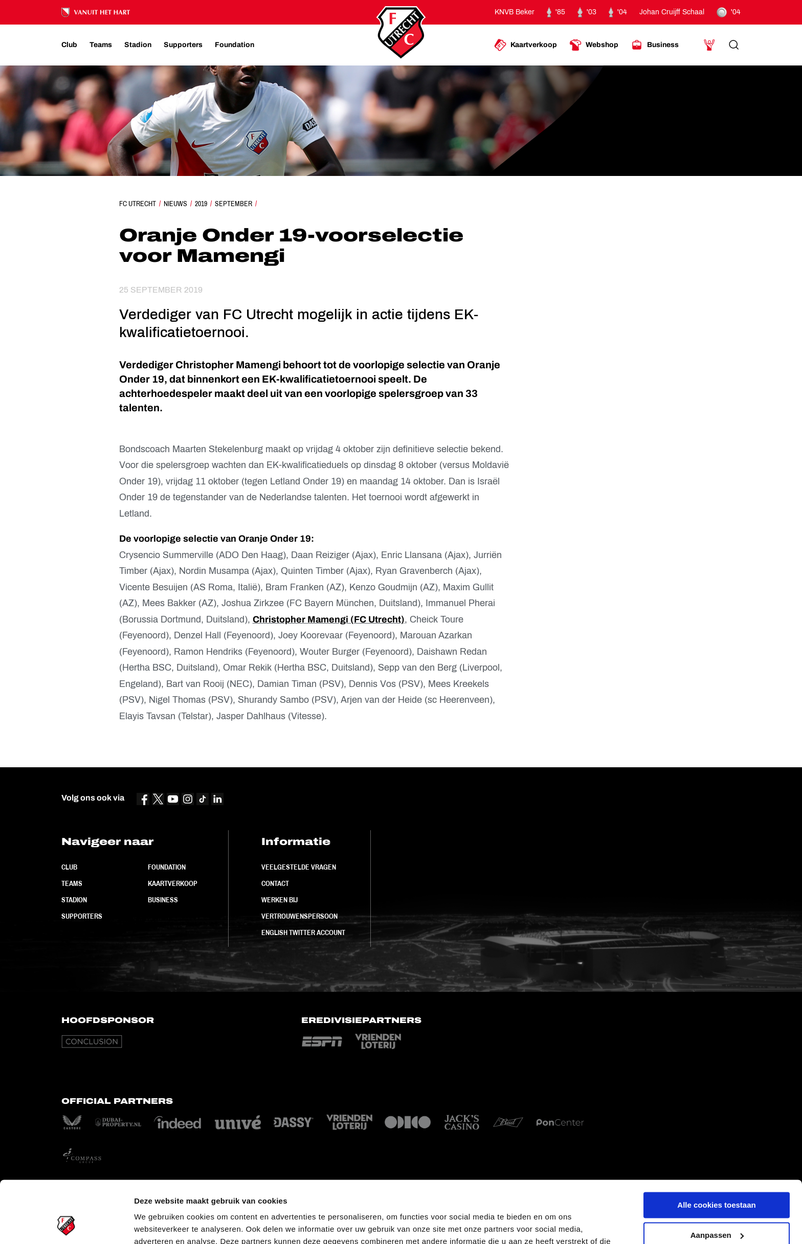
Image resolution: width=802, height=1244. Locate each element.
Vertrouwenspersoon (299, 916)
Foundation (167, 867)
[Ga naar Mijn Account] (709, 45)
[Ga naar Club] (69, 45)
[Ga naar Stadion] (137, 45)
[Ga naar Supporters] (183, 45)
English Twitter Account (303, 932)
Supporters (81, 916)
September (233, 203)
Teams (71, 883)
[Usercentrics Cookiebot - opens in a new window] (66, 1224)
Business (163, 899)
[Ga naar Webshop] (593, 45)
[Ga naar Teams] (101, 45)
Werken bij (279, 899)
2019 (201, 203)
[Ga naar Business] (655, 45)
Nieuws (175, 203)
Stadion (74, 899)
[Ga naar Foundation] (234, 45)
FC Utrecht (137, 203)
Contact (275, 883)
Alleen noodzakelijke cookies (716, 1207)
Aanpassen (717, 1176)
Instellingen (155, 1223)
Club (69, 867)
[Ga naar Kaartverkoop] (525, 45)
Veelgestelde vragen (298, 867)
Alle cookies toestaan (716, 1147)
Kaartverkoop (172, 883)
